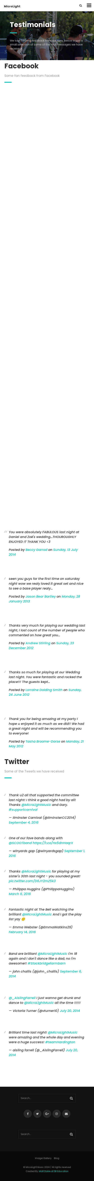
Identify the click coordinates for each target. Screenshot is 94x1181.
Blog (56, 1158)
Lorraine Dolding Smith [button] (44, 690)
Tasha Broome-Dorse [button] (43, 741)
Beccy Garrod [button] (36, 549)
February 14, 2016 (22, 932)
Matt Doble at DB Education (53, 1171)
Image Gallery (43, 1158)
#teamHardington (60, 1042)
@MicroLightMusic (36, 804)
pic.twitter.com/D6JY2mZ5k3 (32, 881)
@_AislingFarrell (22, 998)
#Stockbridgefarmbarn (47, 963)
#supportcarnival (23, 809)
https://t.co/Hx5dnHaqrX (53, 843)
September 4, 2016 (24, 822)
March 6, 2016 (20, 894)
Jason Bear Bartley (41, 596)
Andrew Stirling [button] (38, 643)
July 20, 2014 (70, 1010)
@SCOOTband (20, 843)
